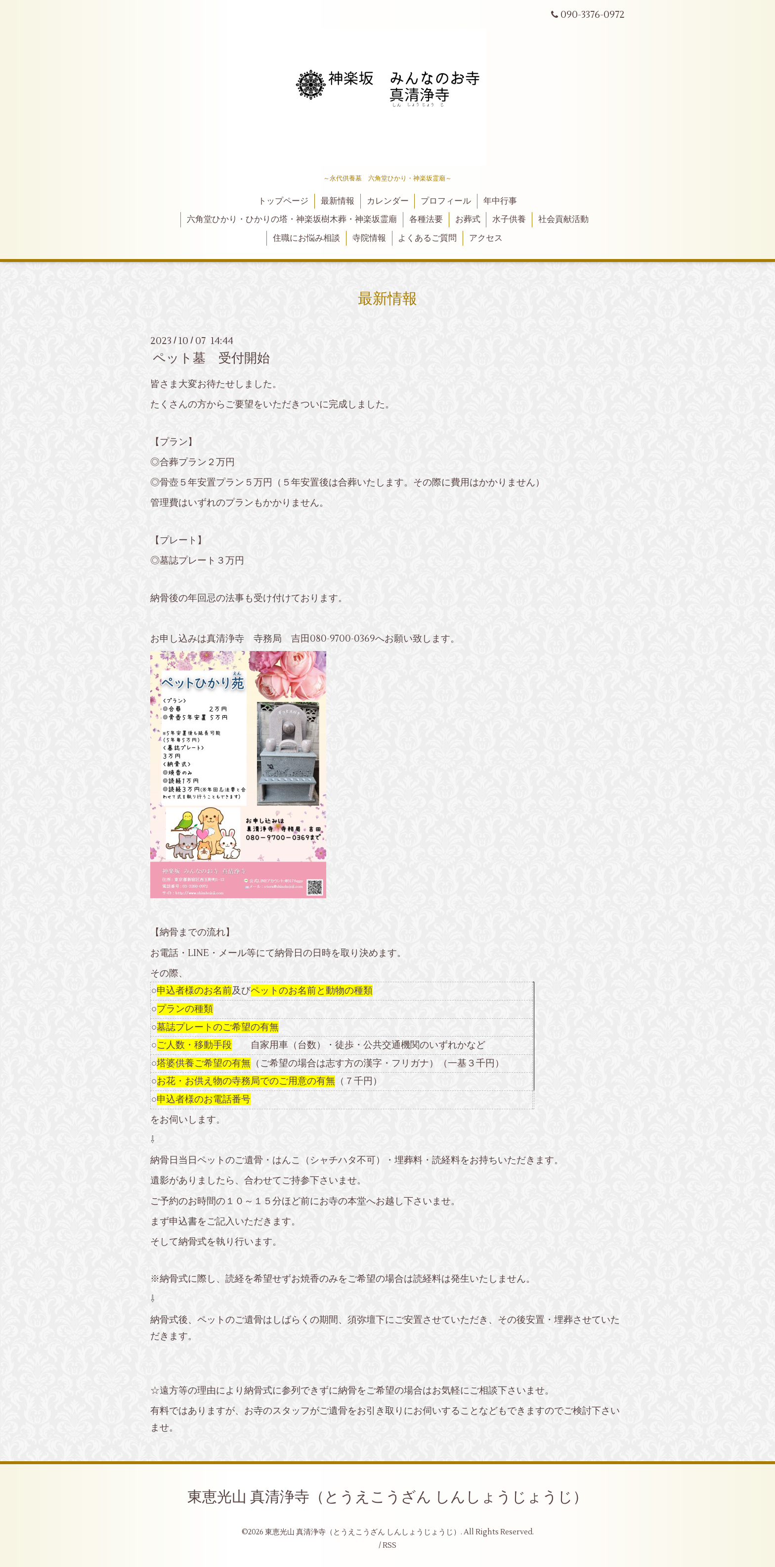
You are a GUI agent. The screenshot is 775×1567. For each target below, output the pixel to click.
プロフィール (446, 201)
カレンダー (388, 201)
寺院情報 (369, 238)
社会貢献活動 (563, 219)
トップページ (283, 201)
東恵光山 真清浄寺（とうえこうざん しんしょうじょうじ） (387, 1497)
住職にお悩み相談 (306, 238)
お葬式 (467, 219)
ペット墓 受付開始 (211, 358)
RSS (389, 1545)
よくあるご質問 (427, 238)
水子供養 (509, 219)
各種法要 (426, 219)
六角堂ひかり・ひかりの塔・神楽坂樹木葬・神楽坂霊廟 (292, 219)
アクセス (486, 238)
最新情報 (337, 201)
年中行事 (500, 201)
